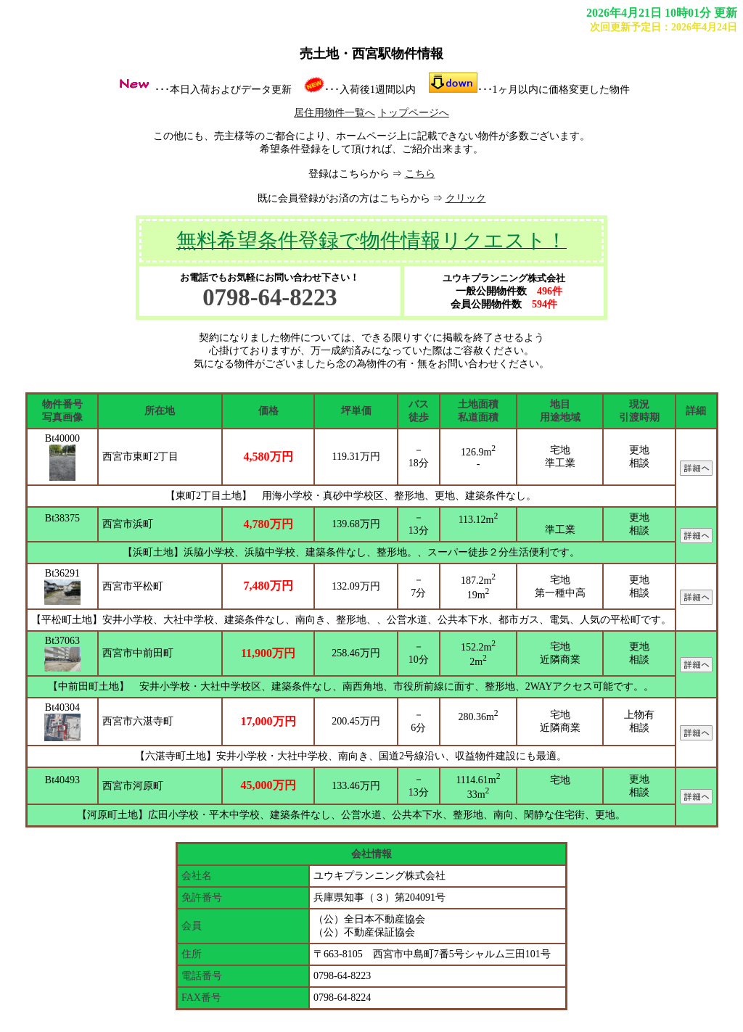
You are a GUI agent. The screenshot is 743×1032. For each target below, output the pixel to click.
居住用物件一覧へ (334, 112)
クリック (466, 198)
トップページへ (413, 112)
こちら (420, 173)
